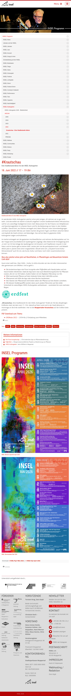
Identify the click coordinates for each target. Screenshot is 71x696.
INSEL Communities (9, 143)
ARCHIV (7, 113)
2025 (6, 117)
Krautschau (20, 326)
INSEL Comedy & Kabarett (10, 90)
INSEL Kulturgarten (8, 107)
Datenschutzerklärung (47, 694)
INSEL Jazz (6, 50)
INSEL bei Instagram (60, 642)
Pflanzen (55, 326)
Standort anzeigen (59, 631)
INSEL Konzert (7, 53)
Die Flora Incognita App (12, 339)
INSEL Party (6, 150)
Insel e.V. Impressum (56, 663)
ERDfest (49, 326)
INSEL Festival (7, 76)
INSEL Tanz (6, 97)
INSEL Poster (7, 157)
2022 (6, 127)
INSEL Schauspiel (8, 73)
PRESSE (8, 137)
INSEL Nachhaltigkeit (9, 103)
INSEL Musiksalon (8, 63)
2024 (6, 120)
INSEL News (7, 39)
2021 (6, 133)
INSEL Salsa (7, 70)
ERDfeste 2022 (11, 317)
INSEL (8, 326)
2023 (6, 123)
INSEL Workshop (8, 154)
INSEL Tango (7, 66)
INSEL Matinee (7, 140)
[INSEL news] (8, 3)
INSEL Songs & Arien (9, 56)
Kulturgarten (29, 326)
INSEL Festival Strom (9, 86)
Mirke (13, 326)
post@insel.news (59, 627)
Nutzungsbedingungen (32, 694)
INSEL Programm (8, 36)
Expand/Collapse (68, 36)
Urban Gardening (40, 326)
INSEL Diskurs (7, 147)
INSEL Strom (7, 83)
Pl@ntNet (9, 342)
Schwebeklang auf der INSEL (11, 60)
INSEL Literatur (7, 46)
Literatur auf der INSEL (9, 43)
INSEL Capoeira (7, 100)
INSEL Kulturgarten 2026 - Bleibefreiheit (16, 110)
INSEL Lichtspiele (8, 80)
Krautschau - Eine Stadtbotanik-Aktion (18, 130)
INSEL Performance (9, 93)
